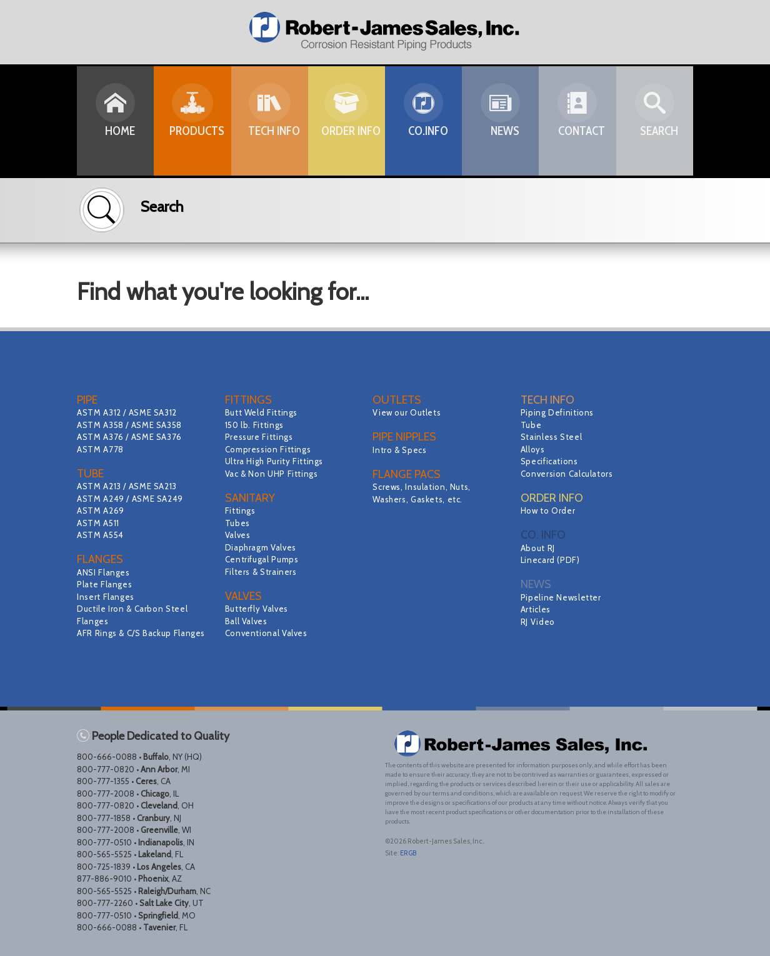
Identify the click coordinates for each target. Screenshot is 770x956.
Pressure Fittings (261, 437)
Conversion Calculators (569, 474)
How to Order (549, 510)
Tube (531, 425)
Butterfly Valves (258, 609)
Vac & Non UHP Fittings (274, 474)
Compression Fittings (270, 449)
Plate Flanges (106, 584)
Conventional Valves (268, 633)
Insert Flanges (107, 597)
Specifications (551, 461)
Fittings (241, 510)
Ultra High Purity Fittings (277, 461)
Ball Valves (247, 621)
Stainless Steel (553, 437)
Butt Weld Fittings (263, 412)
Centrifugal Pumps (263, 559)
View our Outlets (408, 412)
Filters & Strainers (263, 572)
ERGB (408, 853)
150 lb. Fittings (256, 425)
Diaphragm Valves (262, 547)
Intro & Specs (400, 450)
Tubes (238, 523)
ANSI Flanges (104, 572)
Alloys (533, 449)
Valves (238, 535)
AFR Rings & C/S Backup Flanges (144, 633)
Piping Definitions (559, 412)
